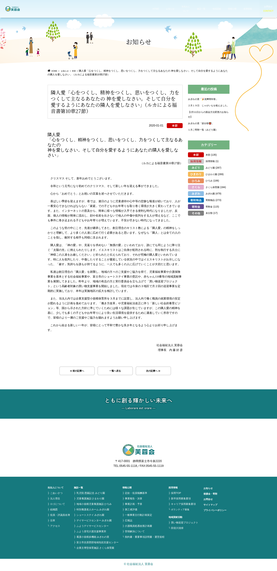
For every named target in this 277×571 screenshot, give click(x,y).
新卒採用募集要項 (181, 500)
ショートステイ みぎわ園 (90, 516)
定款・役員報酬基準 (136, 494)
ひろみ (209, 185)
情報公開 (220, 8)
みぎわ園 (211, 198)
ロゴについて (57, 505)
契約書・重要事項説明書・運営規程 (144, 538)
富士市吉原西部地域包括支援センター (97, 544)
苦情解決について (135, 533)
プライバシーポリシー (216, 512)
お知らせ (160, 8)
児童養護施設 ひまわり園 (90, 500)
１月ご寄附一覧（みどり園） (204, 134)
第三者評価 (131, 511)
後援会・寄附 (211, 495)
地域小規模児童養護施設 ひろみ (94, 505)
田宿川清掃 (177, 529)
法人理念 (55, 500)
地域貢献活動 (176, 518)
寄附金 (209, 211)
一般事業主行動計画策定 (138, 516)
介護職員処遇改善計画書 (138, 527)
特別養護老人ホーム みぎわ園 (92, 511)
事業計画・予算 (133, 505)
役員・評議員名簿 (60, 516)
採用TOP (176, 494)
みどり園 (211, 172)
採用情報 (235, 8)
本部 (79, 70)
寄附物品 (211, 204)
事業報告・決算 (133, 500)
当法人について (175, 8)
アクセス (55, 527)
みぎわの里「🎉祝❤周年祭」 (204, 98)
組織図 (54, 511)
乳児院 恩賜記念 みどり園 (90, 494)
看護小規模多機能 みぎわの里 (92, 538)
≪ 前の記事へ (77, 371)
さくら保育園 (213, 191)
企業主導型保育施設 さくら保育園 (95, 549)
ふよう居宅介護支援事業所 (91, 533)
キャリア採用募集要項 (183, 505)
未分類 (209, 217)
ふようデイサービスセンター (92, 527)
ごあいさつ (56, 494)
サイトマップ (211, 506)
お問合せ (208, 501)
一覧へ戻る (115, 371)
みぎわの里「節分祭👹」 (202, 127)
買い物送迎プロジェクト (184, 524)
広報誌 (128, 522)
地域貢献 (205, 8)
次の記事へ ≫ (153, 371)
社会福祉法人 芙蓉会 (21, 9)
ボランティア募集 (181, 511)
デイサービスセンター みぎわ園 (94, 522)
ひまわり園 (212, 178)
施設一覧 (190, 8)
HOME (147, 8)
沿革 (52, 522)
